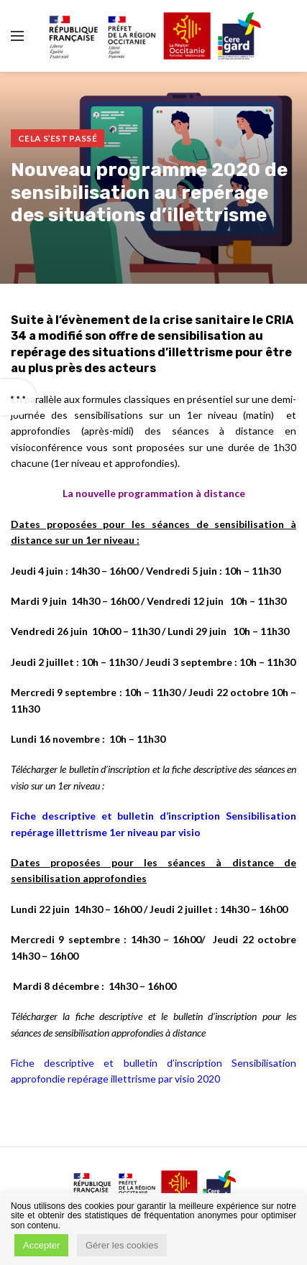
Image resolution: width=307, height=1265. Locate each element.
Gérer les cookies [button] (122, 1245)
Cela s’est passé (57, 138)
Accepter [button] (41, 1245)
